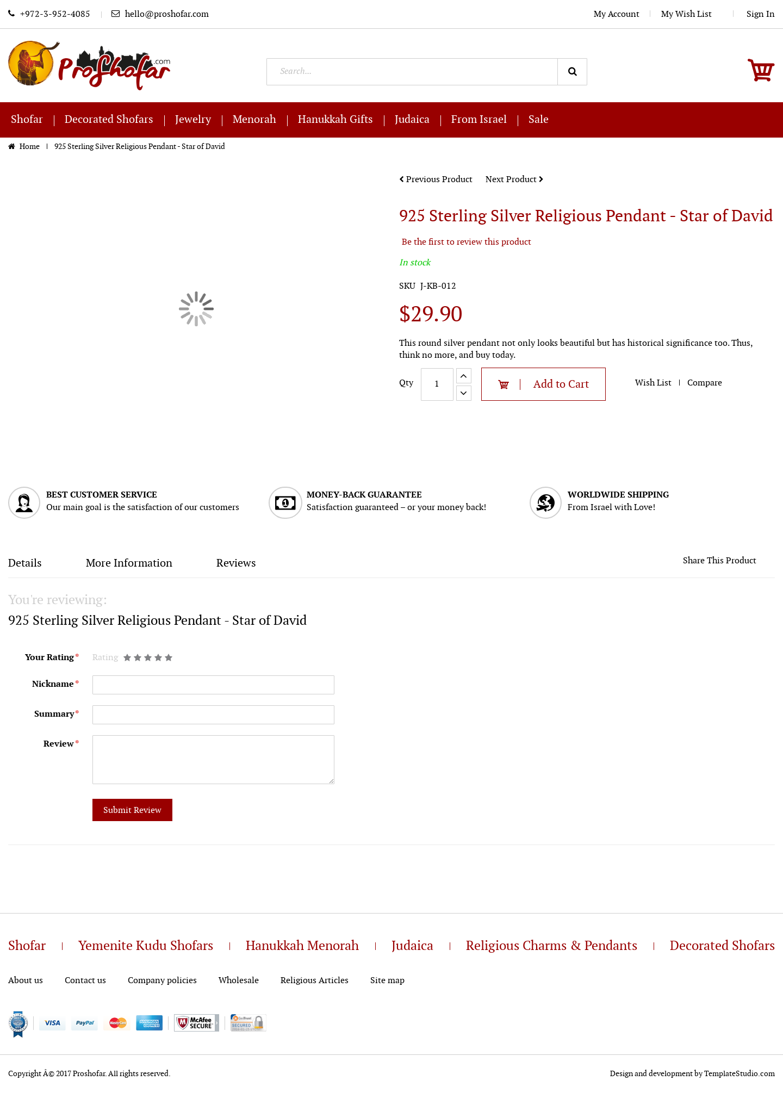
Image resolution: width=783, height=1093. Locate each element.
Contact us (85, 981)
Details (25, 563)
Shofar (27, 946)
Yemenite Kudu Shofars (145, 946)
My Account (616, 14)
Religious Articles (315, 981)
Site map (387, 981)
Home (30, 146)
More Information (129, 563)
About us (25, 981)
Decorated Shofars (722, 946)
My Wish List (692, 14)
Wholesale (239, 981)
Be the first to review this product (466, 242)
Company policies (162, 981)
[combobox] (426, 71)
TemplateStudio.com (739, 1073)
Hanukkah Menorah (302, 946)
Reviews (236, 563)
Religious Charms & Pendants (551, 946)
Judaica (412, 946)
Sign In (761, 14)
